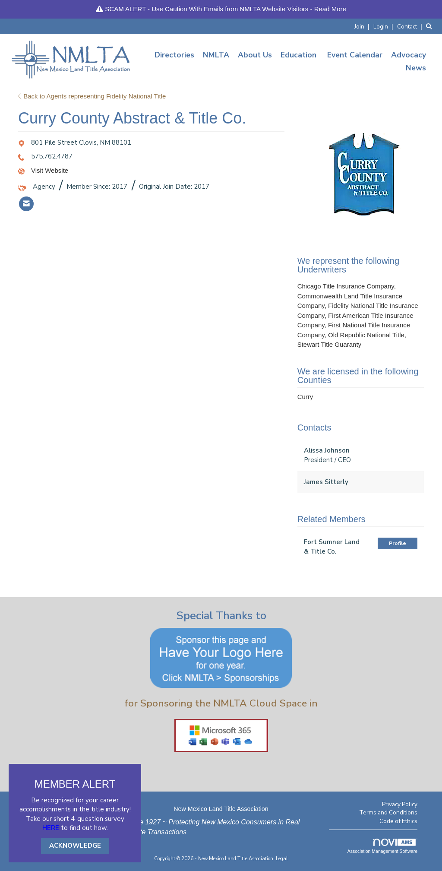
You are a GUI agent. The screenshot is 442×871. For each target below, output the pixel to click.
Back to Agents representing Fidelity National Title (92, 96)
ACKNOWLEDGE (75, 845)
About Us (255, 55)
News (416, 68)
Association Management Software (382, 846)
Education (298, 55)
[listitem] (363, 26)
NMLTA (216, 55)
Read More (330, 9)
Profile (397, 543)
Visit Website (49, 170)
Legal (282, 858)
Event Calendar (354, 55)
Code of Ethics (398, 821)
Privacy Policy (399, 804)
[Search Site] (431, 26)
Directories (174, 55)
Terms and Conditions (388, 812)
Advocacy (408, 55)
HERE (50, 827)
